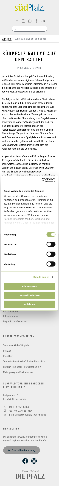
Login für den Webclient (15, 321)
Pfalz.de (7, 350)
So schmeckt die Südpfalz (16, 345)
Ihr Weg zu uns (10, 310)
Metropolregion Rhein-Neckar (18, 372)
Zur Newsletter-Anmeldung (21, 450)
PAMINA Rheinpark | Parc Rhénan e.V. (22, 366)
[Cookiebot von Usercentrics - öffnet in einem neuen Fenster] (42, 180)
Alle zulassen (29, 286)
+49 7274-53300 (21, 406)
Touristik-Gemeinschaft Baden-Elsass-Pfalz (24, 361)
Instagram (34, 461)
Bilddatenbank (10, 316)
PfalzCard (8, 356)
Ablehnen (29, 304)
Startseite (6, 38)
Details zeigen (41, 276)
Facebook (25, 461)
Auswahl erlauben (29, 295)
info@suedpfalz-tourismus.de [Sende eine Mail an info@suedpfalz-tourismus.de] (31, 414)
